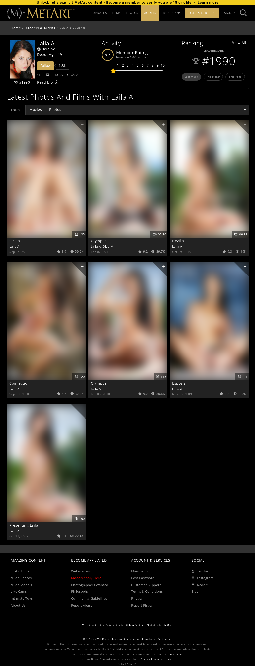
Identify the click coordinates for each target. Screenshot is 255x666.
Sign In (230, 13)
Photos (55, 109)
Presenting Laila (23, 525)
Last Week (191, 76)
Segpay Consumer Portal (157, 659)
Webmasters (81, 571)
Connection (19, 383)
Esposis (179, 383)
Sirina (14, 240)
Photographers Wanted (89, 585)
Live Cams (19, 591)
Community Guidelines (89, 598)
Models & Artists (40, 28)
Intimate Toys (22, 598)
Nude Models (21, 585)
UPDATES (100, 13)
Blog (195, 591)
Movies (35, 109)
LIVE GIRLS (170, 13)
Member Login (142, 571)
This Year (235, 76)
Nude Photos (21, 578)
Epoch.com (176, 654)
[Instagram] (202, 578)
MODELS (149, 13)
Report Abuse (82, 605)
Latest (16, 109)
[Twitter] (200, 571)
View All (239, 42)
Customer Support (146, 585)
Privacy (137, 598)
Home (16, 28)
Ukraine (46, 49)
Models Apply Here (86, 578)
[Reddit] (200, 585)
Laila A (14, 246)
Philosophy (80, 591)
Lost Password (143, 578)
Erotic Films (20, 571)
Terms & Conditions (147, 591)
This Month (213, 76)
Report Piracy (142, 605)
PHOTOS (132, 13)
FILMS (116, 13)
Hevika (178, 240)
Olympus (99, 240)
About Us (18, 605)
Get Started (202, 12)
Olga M (108, 246)
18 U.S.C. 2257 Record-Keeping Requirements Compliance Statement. (128, 639)
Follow (45, 65)
